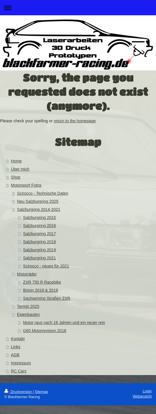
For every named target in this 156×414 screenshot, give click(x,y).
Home (16, 161)
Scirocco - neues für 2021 (46, 266)
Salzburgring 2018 (39, 241)
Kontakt (18, 338)
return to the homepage (75, 121)
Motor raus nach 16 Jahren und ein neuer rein (64, 322)
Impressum (21, 363)
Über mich (20, 169)
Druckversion (18, 392)
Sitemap (41, 392)
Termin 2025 (28, 306)
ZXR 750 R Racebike (42, 282)
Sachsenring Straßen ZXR (46, 298)
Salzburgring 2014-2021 (38, 209)
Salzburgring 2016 (39, 225)
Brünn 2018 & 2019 (40, 290)
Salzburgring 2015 (39, 217)
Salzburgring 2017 (39, 233)
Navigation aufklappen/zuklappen (78, 7)
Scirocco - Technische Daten (42, 193)
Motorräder (27, 274)
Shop (16, 177)
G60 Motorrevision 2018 (44, 330)
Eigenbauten (28, 314)
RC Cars (19, 371)
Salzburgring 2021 (39, 258)
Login (147, 391)
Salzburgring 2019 (39, 250)
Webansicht (142, 396)
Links (16, 346)
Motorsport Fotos (26, 185)
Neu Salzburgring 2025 (37, 201)
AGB (15, 355)
